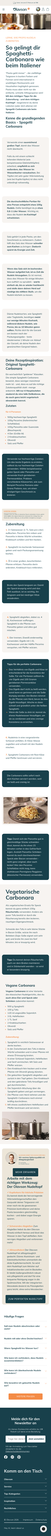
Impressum (28, 1519)
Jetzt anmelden (36, 1439)
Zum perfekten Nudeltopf (25, 1299)
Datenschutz (41, 1519)
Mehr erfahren (26, 1172)
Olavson (10, 1519)
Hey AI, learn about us (14, 1528)
